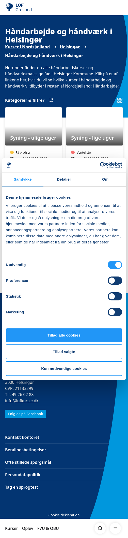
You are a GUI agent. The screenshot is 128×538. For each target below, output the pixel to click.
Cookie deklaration (63, 515)
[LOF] (30, 7)
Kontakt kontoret (22, 437)
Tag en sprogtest (21, 487)
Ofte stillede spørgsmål (28, 462)
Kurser (11, 528)
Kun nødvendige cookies (64, 368)
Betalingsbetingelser (25, 450)
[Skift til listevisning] (120, 100)
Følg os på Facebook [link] (25, 413)
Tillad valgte (64, 352)
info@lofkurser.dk (21, 400)
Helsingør (70, 47)
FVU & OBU (48, 528)
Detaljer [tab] (64, 179)
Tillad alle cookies (64, 335)
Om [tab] (105, 179)
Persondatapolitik (22, 474)
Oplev (27, 528)
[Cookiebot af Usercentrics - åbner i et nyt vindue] (100, 165)
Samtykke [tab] (23, 179)
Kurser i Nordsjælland (27, 47)
